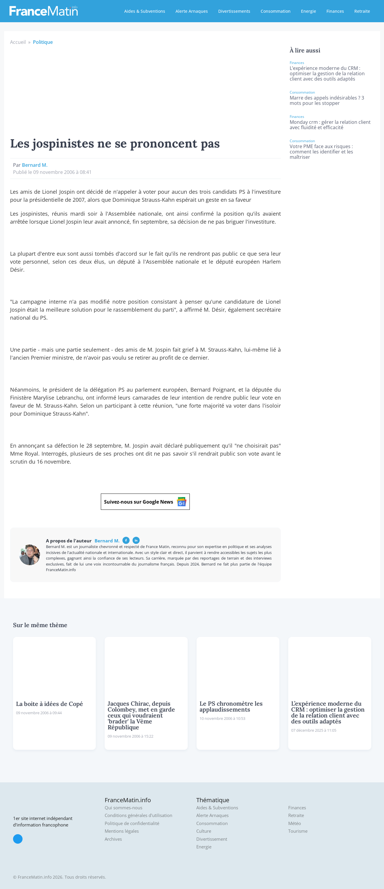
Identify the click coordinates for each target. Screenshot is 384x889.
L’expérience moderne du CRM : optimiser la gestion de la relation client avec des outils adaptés (327, 73)
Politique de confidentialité (132, 823)
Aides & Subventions (144, 11)
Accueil (18, 42)
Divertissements (234, 11)
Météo (294, 823)
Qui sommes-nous (123, 807)
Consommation (276, 11)
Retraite (362, 11)
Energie (308, 11)
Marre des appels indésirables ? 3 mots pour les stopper (327, 100)
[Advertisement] (145, 90)
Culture (203, 831)
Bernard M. (34, 165)
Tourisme (297, 831)
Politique (43, 42)
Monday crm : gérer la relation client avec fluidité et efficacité (330, 125)
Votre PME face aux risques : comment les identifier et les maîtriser (321, 151)
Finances (335, 11)
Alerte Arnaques (192, 11)
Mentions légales (122, 831)
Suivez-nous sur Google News (145, 502)
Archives (113, 839)
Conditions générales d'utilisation (138, 815)
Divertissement (211, 839)
